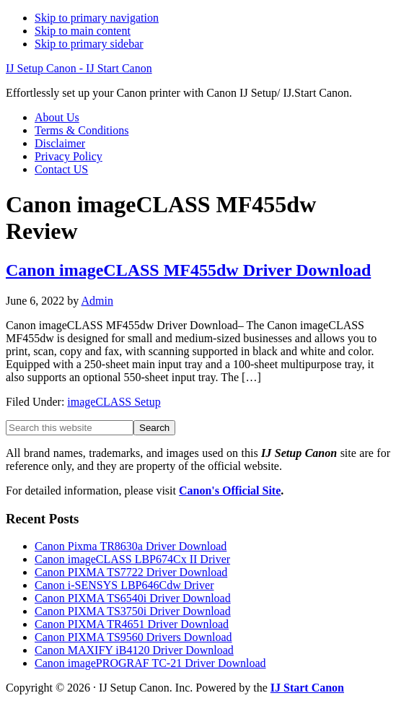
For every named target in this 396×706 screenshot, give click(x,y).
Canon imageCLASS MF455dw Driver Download (188, 270)
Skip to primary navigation (97, 18)
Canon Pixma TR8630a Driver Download (130, 546)
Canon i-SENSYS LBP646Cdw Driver (124, 585)
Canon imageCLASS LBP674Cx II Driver (132, 559)
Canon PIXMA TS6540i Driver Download (133, 598)
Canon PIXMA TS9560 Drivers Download (133, 637)
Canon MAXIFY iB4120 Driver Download (134, 650)
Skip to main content (83, 31)
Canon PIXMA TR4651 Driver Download (132, 624)
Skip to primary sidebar (89, 44)
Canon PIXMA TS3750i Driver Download (133, 611)
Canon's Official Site (230, 490)
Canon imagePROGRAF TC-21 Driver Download (150, 663)
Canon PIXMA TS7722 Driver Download (131, 572)
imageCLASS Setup (113, 402)
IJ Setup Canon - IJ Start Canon (79, 68)
